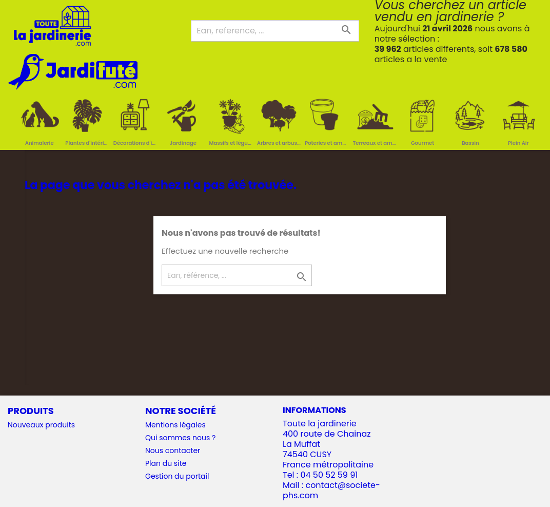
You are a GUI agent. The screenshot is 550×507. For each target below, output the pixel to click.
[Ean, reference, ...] (275, 31)
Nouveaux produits (41, 425)
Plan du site (165, 463)
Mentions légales (175, 425)
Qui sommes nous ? (180, 438)
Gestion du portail (177, 476)
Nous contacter (172, 450)
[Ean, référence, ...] (237, 275)
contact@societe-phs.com (331, 490)
